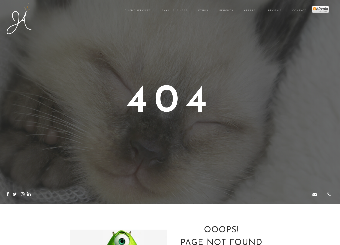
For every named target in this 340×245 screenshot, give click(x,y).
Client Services (137, 10)
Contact (299, 10)
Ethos (203, 10)
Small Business (175, 10)
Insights (226, 10)
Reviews (275, 10)
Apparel (250, 10)
